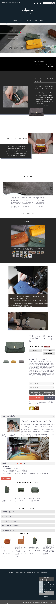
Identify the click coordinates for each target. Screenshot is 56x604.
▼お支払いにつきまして (8, 513)
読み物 (35, 20)
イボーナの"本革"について (28, 213)
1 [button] (26, 55)
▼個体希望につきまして (8, 527)
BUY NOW (46, 105)
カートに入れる (36, 394)
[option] (28, 39)
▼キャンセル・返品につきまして (10, 522)
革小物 (15, 20)
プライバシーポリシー (20, 569)
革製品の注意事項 (42, 350)
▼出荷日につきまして (8, 508)
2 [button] (28, 55)
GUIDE (41, 20)
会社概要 (11, 569)
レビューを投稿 (6, 475)
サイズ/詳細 (50, 350)
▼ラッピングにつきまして (9, 517)
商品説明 (33, 350)
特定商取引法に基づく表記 (33, 569)
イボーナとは (28, 20)
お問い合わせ (44, 569)
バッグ (20, 20)
